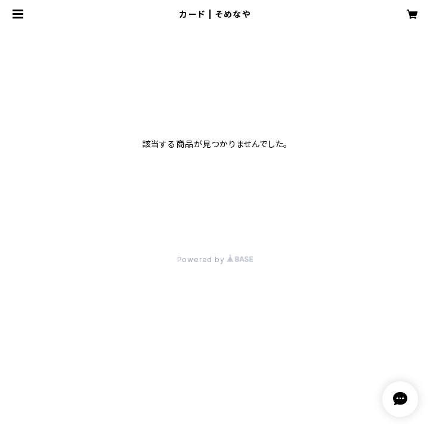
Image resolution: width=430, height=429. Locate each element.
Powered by (215, 259)
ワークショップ (77, 48)
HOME (23, 48)
